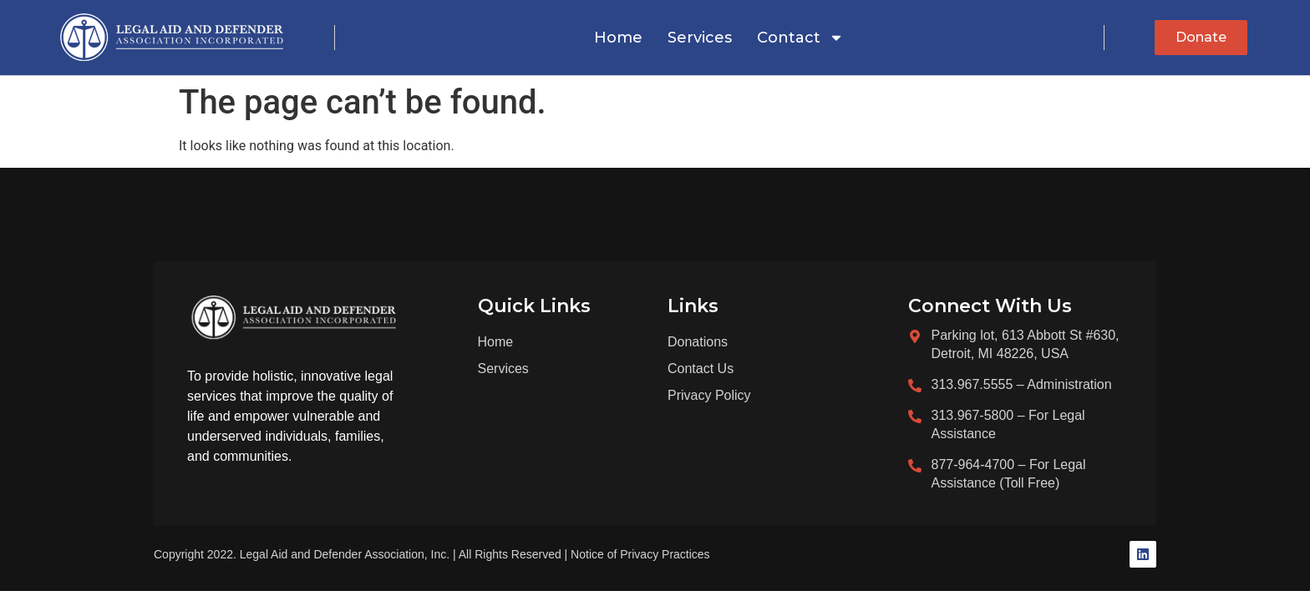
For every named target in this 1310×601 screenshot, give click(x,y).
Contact (800, 37)
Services (700, 37)
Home (618, 37)
